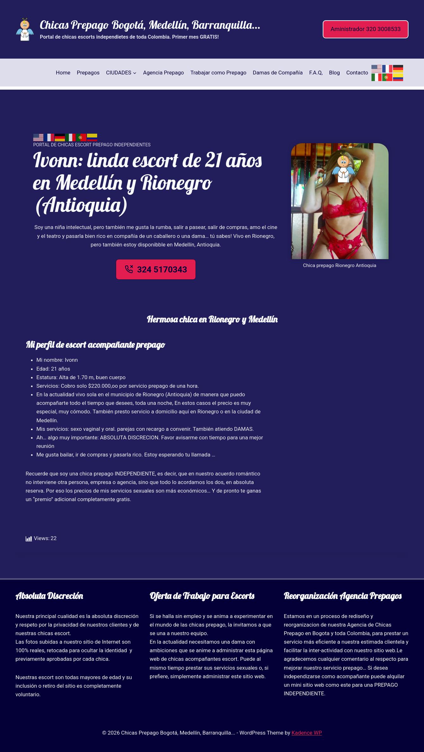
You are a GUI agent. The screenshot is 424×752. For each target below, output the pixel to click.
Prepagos (88, 72)
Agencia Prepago (163, 72)
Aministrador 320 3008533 (366, 29)
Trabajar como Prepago (218, 72)
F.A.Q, (316, 72)
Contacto (357, 72)
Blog (334, 72)
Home (63, 72)
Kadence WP (307, 733)
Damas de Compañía (278, 72)
